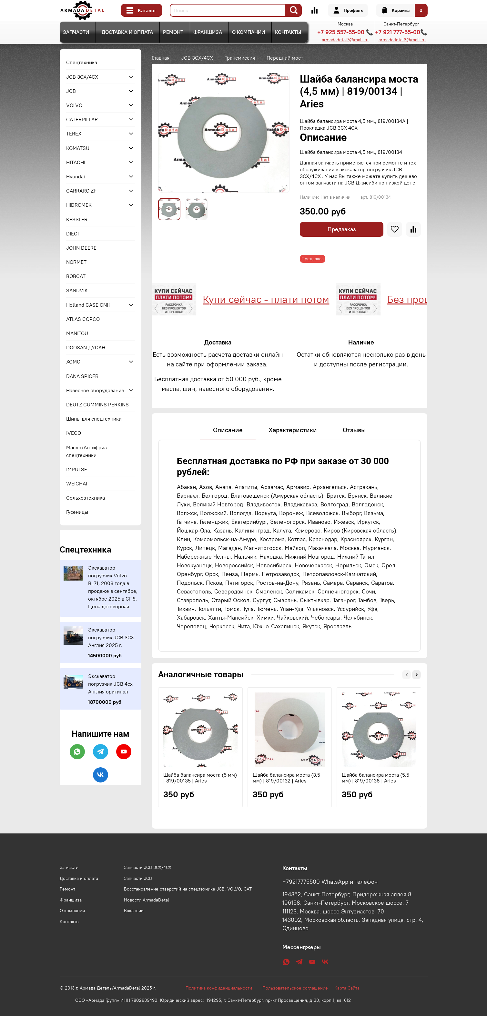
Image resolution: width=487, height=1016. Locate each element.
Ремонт (173, 32)
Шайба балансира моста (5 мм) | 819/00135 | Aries (200, 778)
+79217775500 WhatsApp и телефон (330, 881)
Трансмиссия (240, 58)
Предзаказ (342, 229)
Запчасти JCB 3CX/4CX (147, 867)
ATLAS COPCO (83, 319)
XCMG (73, 361)
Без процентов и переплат (365, 299)
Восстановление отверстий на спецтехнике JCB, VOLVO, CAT (188, 889)
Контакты (288, 32)
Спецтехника (81, 62)
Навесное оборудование (95, 390)
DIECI (72, 233)
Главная (160, 58)
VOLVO (74, 105)
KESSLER (76, 219)
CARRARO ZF (81, 190)
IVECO (73, 433)
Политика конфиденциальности (222, 988)
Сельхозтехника (85, 497)
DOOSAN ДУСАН (85, 347)
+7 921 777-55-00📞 (401, 32)
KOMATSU (77, 148)
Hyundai (75, 176)
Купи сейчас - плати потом (182, 299)
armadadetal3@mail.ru (402, 40)
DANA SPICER (82, 376)
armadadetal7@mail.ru (345, 40)
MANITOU (77, 333)
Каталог (142, 10)
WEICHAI (76, 483)
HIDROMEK (79, 205)
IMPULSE (76, 469)
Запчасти (76, 32)
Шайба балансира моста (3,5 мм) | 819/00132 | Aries (286, 778)
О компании (248, 32)
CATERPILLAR (82, 119)
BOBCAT (76, 276)
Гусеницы (77, 512)
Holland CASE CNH (88, 305)
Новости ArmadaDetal (146, 900)
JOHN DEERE (81, 247)
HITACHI (75, 162)
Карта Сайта (347, 988)
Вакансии (134, 910)
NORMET (76, 262)
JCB (71, 91)
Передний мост (285, 58)
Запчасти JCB (138, 878)
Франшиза (207, 32)
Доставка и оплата (127, 32)
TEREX (73, 133)
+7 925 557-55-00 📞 (345, 32)
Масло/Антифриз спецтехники (86, 451)
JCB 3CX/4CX (197, 58)
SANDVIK (77, 290)
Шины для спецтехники (94, 418)
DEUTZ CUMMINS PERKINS (97, 404)
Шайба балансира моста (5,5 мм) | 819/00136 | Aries (375, 778)
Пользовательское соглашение (298, 988)
